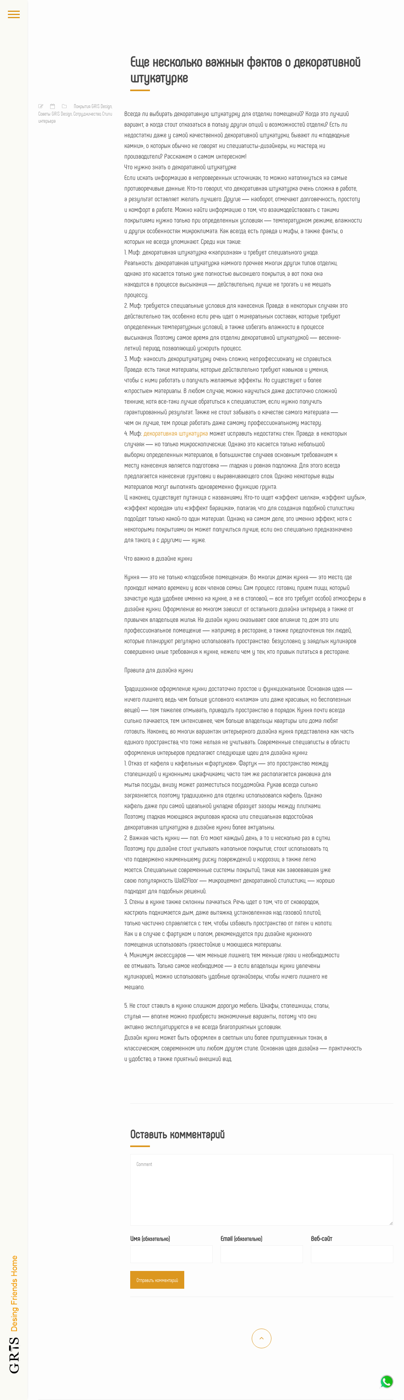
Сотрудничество (87, 113)
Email (241, 1238)
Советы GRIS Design (55, 113)
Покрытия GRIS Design (93, 106)
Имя (150, 1238)
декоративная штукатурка (176, 433)
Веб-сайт (321, 1238)
